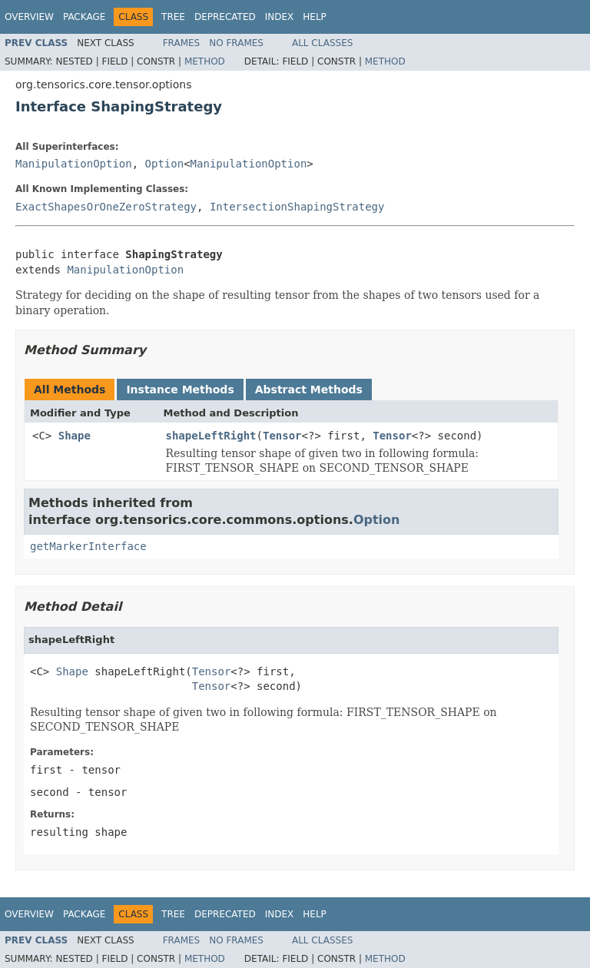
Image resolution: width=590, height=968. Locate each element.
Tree (173, 17)
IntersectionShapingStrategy (297, 207)
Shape (74, 435)
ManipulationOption (73, 163)
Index (279, 17)
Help (314, 17)
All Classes (322, 43)
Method (204, 61)
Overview (29, 17)
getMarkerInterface (88, 546)
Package (84, 17)
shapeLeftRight (211, 435)
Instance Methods (180, 389)
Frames (182, 43)
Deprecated (225, 17)
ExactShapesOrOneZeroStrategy (106, 207)
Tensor (282, 435)
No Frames (236, 43)
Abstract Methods (309, 389)
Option (164, 163)
